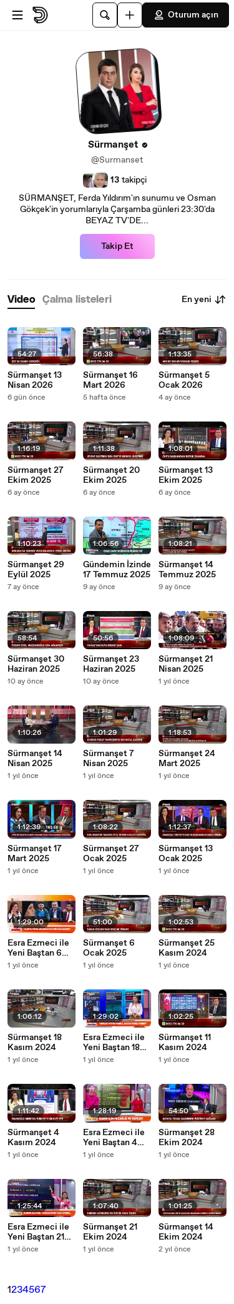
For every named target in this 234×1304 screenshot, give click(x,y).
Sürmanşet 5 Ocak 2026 (184, 380)
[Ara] (104, 15)
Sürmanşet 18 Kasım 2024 (34, 1043)
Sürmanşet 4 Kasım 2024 (33, 1138)
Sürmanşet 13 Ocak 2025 (185, 854)
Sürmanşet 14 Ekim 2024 (185, 1232)
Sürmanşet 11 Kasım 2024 (184, 1043)
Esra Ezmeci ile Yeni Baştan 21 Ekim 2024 (38, 1232)
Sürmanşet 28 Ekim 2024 (186, 1138)
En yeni (204, 299)
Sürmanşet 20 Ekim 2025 (111, 475)
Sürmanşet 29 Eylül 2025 (35, 570)
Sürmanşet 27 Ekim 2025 (35, 475)
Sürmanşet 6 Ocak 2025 (109, 948)
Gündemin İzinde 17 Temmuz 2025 (117, 570)
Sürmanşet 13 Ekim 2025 (185, 475)
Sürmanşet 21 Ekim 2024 (110, 1232)
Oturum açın (185, 15)
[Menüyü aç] (17, 15)
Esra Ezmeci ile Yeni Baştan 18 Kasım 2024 (114, 1043)
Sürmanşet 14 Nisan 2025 (34, 759)
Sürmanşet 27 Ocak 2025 (111, 854)
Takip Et (117, 246)
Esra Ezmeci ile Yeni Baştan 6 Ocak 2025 (38, 948)
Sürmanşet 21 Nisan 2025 (185, 664)
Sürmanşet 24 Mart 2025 (186, 759)
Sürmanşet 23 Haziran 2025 (111, 664)
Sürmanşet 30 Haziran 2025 (35, 664)
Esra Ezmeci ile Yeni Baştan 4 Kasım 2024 (114, 1138)
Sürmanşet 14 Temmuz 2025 (187, 570)
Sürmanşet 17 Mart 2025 (34, 854)
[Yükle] (129, 15)
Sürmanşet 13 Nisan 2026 (34, 380)
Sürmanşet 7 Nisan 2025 (108, 759)
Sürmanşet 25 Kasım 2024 (186, 948)
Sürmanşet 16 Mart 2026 (110, 380)
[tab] (21, 300)
